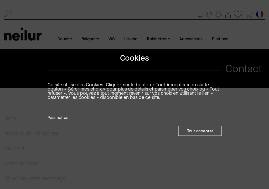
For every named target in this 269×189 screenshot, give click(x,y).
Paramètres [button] (58, 118)
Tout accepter (200, 131)
